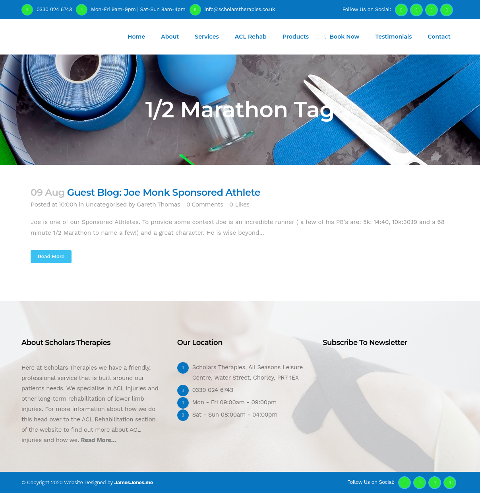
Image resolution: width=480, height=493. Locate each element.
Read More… (98, 440)
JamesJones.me (133, 482)
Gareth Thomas (158, 204)
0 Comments (204, 204)
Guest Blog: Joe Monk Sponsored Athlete (163, 192)
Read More (51, 256)
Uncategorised (106, 204)
